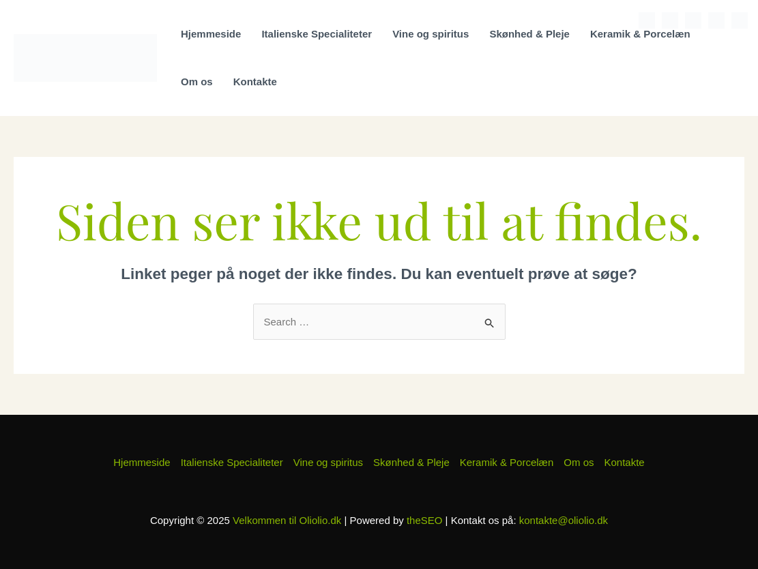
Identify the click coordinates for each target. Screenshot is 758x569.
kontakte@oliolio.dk (563, 520)
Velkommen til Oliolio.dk (287, 520)
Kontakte (255, 81)
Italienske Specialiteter (316, 34)
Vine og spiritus (430, 34)
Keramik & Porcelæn (640, 34)
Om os (197, 81)
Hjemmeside (211, 34)
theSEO (425, 520)
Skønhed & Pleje (529, 34)
